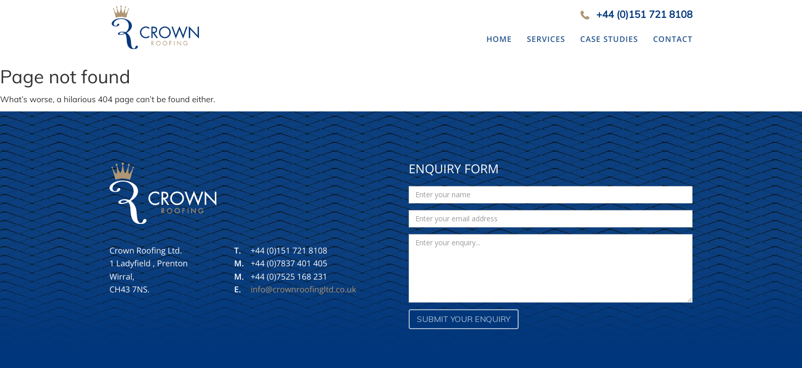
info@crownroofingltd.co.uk (303, 289)
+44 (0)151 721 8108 (644, 14)
